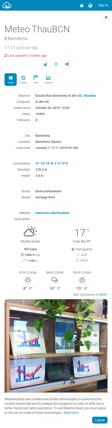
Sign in (103, 5)
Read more (71, 413)
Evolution (48, 79)
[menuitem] (81, 5)
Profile (11, 79)
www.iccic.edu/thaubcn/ (52, 213)
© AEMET (101, 294)
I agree (100, 420)
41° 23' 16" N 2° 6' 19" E (51, 163)
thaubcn (90, 95)
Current (23, 79)
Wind (36, 79)
